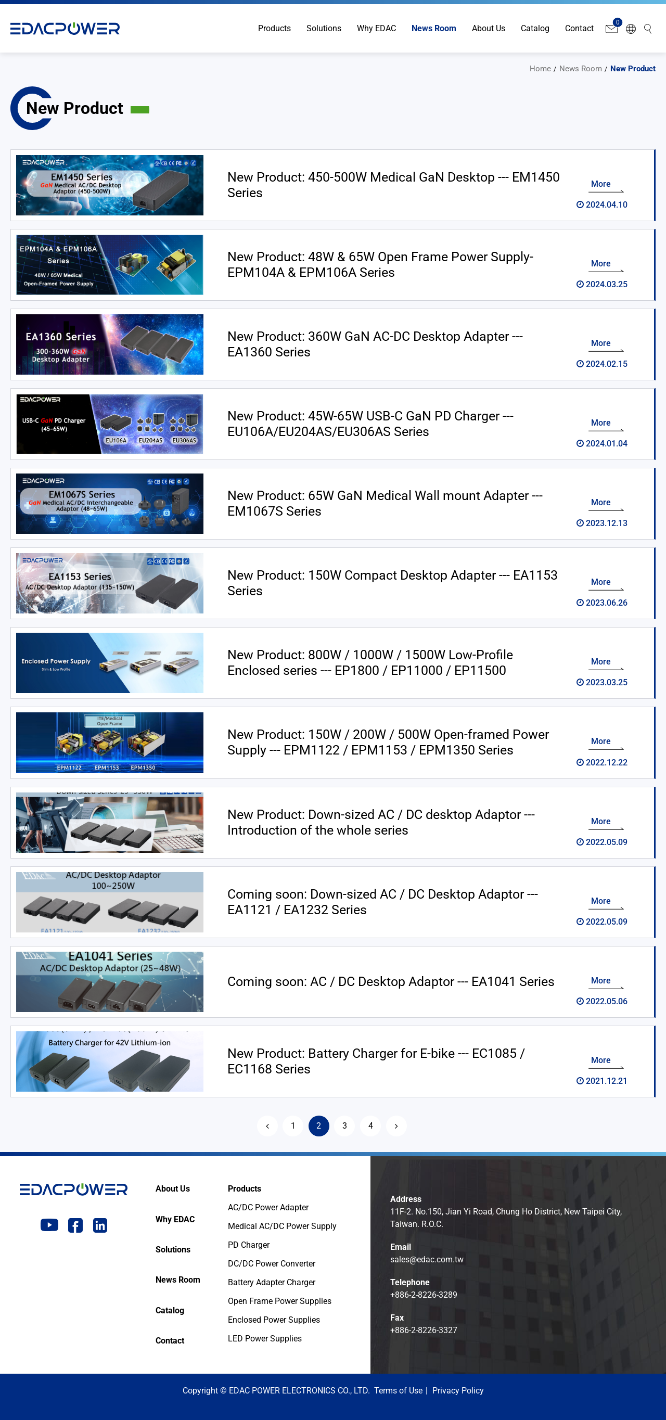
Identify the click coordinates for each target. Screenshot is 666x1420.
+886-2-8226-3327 (423, 1330)
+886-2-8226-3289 (423, 1295)
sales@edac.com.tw (427, 1259)
